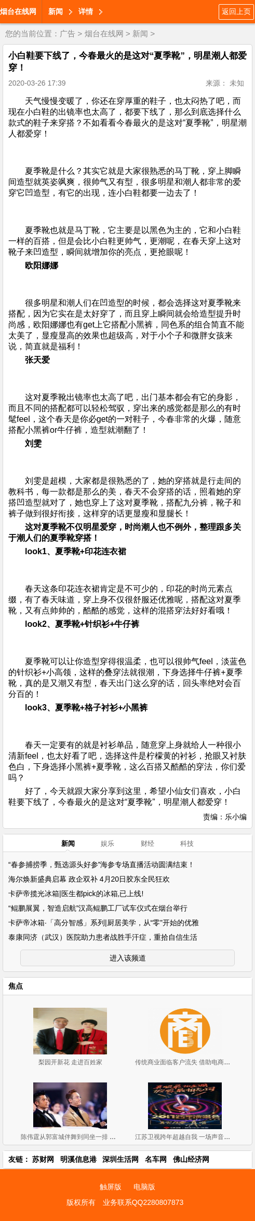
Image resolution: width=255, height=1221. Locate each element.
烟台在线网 (18, 11)
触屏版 (111, 1187)
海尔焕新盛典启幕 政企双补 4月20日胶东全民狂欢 (89, 879)
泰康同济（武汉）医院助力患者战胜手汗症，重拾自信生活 (102, 937)
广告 (67, 33)
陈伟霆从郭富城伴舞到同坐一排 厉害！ (74, 1137)
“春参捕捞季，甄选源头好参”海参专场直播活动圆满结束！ (101, 864)
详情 (85, 11)
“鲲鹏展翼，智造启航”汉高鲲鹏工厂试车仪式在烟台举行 (97, 908)
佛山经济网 (191, 1159)
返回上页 (236, 11)
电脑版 (144, 1187)
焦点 (15, 986)
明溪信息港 (78, 1159)
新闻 (55, 11)
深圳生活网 (120, 1159)
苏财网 (43, 1159)
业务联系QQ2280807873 (143, 1202)
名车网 (156, 1159)
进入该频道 (128, 958)
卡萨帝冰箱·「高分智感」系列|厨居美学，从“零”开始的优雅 (103, 922)
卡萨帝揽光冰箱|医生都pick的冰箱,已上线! (75, 893)
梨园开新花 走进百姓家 (70, 1062)
